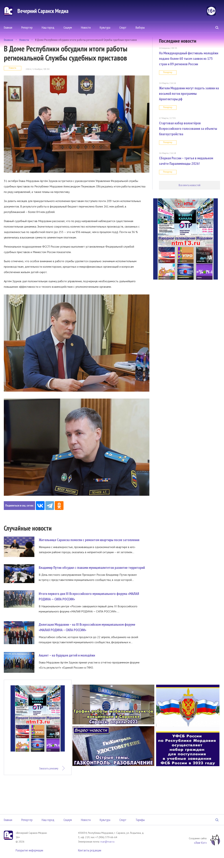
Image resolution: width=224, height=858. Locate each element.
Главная (8, 27)
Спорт (122, 27)
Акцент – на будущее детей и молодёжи (67, 655)
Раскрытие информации (29, 850)
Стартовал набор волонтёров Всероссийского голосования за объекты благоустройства (188, 128)
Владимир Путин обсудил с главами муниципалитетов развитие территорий (92, 567)
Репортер (27, 27)
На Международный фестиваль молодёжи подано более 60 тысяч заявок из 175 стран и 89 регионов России (188, 58)
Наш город (48, 27)
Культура (105, 27)
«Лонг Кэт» (200, 842)
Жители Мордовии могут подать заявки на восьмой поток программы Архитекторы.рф (189, 93)
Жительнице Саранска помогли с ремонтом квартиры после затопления (89, 539)
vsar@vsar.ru (107, 841)
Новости (86, 27)
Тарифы (140, 820)
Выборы (140, 27)
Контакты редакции (89, 850)
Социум (68, 27)
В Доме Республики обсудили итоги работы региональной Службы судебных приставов (86, 40)
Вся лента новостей (189, 185)
